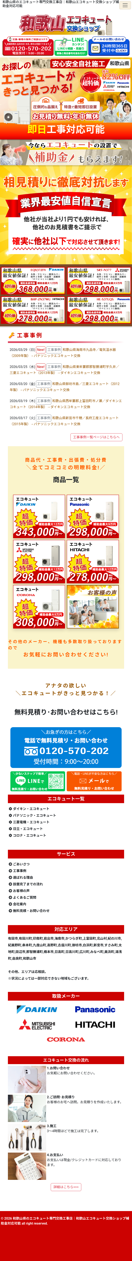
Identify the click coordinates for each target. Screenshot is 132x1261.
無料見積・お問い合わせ (29, 911)
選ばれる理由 (21, 878)
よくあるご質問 (22, 897)
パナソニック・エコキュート (32, 815)
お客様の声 (19, 891)
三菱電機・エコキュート (29, 822)
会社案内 (17, 904)
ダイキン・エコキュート (29, 809)
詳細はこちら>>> (66, 1187)
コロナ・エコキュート (27, 835)
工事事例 (17, 871)
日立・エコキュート (26, 829)
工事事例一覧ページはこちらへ (96, 437)
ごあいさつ (19, 864)
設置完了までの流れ (26, 884)
